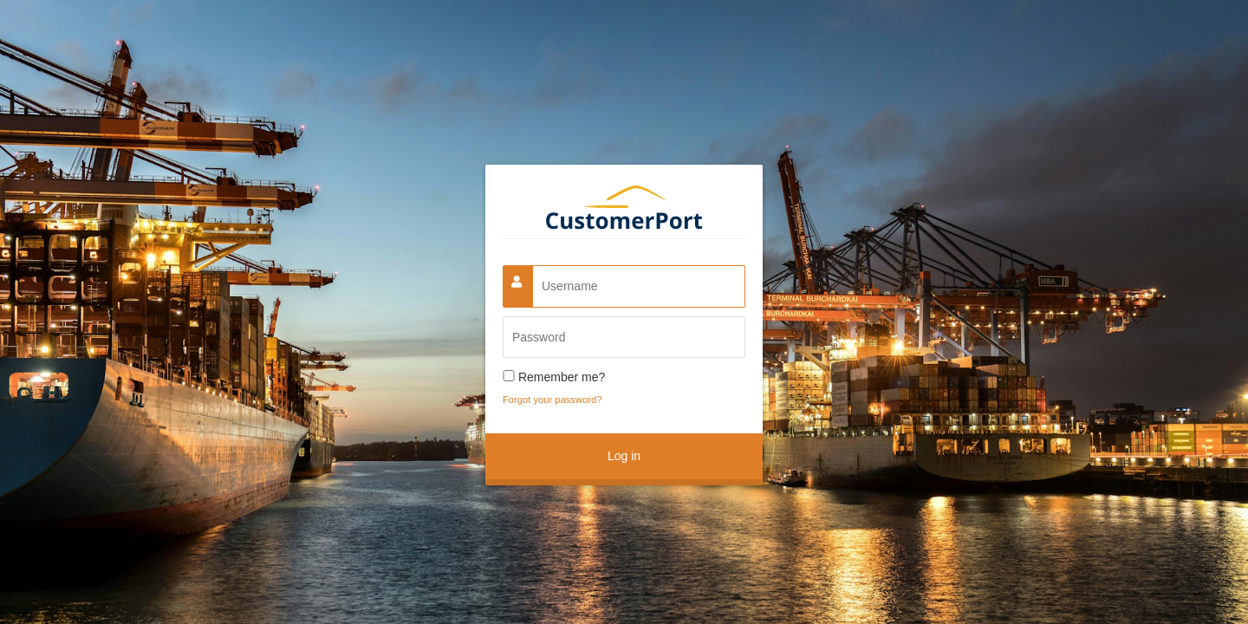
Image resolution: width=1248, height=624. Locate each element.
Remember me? (561, 377)
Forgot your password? (552, 399)
